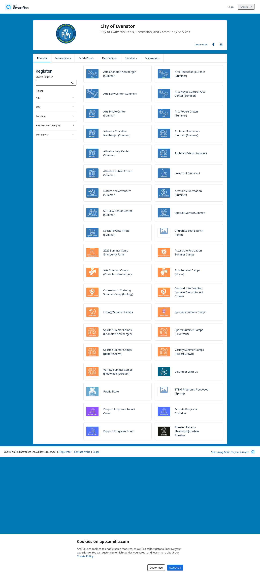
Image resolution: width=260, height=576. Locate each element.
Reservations (152, 58)
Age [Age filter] (38, 97)
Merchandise (109, 58)
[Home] (17, 7)
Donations (131, 58)
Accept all (175, 567)
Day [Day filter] (38, 106)
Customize (156, 567)
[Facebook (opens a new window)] (213, 43)
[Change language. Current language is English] (246, 7)
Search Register (44, 76)
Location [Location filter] (41, 116)
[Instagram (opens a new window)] (221, 43)
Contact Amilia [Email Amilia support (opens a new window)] (82, 451)
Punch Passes (86, 58)
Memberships (63, 58)
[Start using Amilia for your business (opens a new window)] (233, 452)
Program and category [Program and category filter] (48, 125)
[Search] (72, 83)
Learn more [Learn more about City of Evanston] (201, 44)
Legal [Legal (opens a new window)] (96, 451)
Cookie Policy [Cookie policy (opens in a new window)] (85, 556)
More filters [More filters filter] (42, 134)
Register (42, 58)
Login (231, 6)
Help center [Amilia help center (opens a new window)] (65, 451)
